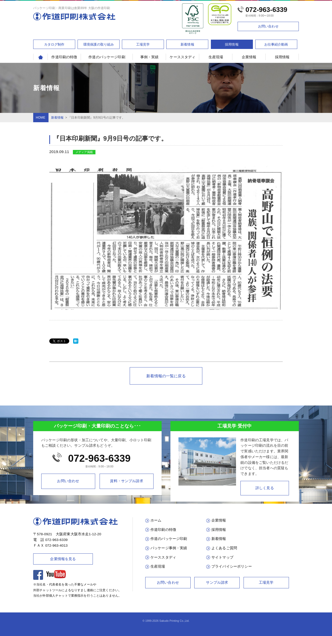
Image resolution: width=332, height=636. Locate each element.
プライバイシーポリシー (231, 566)
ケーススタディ (182, 57)
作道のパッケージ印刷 (106, 57)
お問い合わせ (268, 26)
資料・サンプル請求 (126, 481)
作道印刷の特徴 (64, 57)
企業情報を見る (63, 559)
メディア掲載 (84, 152)
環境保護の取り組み (98, 44)
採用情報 (232, 44)
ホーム (155, 520)
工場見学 (143, 44)
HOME (40, 117)
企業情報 (249, 57)
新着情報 (187, 44)
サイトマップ (222, 557)
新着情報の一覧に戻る (166, 376)
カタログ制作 (54, 44)
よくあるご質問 (224, 548)
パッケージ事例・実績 (168, 548)
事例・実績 (149, 57)
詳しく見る (264, 488)
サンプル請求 (217, 582)
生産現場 (216, 57)
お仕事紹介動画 (276, 44)
